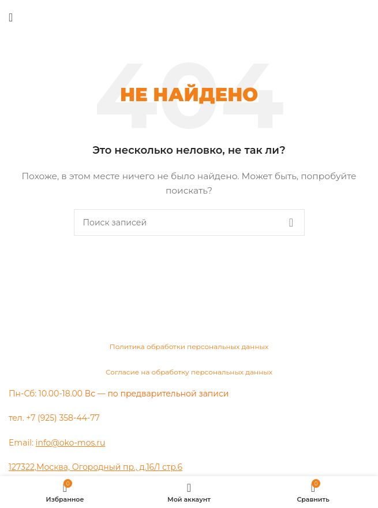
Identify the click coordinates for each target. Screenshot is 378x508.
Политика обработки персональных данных (189, 346)
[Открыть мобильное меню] (10, 17)
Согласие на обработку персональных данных (189, 372)
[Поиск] (189, 222)
